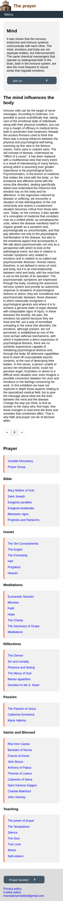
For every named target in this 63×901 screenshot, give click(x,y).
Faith (11, 608)
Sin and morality (18, 661)
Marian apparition (19, 679)
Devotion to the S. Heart (23, 685)
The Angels (15, 549)
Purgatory (14, 567)
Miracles (13, 602)
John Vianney (17, 797)
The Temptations (19, 826)
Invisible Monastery (20, 461)
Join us (17, 81)
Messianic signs (18, 514)
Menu (8, 14)
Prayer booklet (19, 880)
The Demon (15, 655)
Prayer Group (17, 467)
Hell (10, 561)
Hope (11, 614)
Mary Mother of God (21, 490)
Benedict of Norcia (20, 750)
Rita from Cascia (19, 744)
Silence (12, 832)
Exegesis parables (20, 502)
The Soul (13, 838)
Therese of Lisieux (20, 773)
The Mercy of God (19, 673)
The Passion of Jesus (22, 708)
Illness (12, 850)
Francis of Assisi (18, 756)
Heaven (13, 573)
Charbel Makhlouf (19, 791)
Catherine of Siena (20, 779)
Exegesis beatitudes (21, 508)
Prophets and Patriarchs (23, 520)
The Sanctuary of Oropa (23, 626)
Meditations (15, 632)
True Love (14, 844)
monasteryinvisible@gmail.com (23, 895)
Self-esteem (16, 856)
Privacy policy (12, 888)
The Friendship (17, 555)
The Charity (15, 620)
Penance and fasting (21, 667)
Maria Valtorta (17, 720)
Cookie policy (12, 892)
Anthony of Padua (19, 767)
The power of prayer (21, 820)
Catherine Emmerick (21, 714)
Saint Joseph (16, 496)
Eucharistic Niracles (21, 596)
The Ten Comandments (23, 543)
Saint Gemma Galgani (22, 785)
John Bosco (15, 761)
